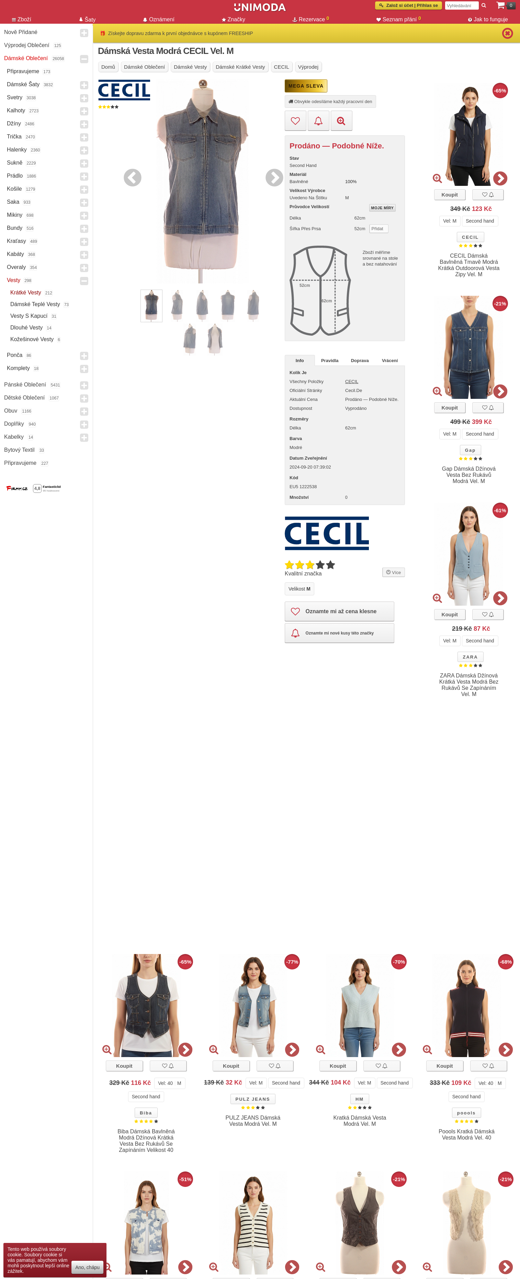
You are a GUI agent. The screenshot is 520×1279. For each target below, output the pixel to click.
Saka (13, 202)
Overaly (16, 267)
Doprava (360, 360)
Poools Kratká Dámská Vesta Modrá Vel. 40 (467, 1135)
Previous (130, 176)
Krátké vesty (25, 292)
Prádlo (15, 176)
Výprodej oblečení (26, 45)
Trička (14, 136)
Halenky (17, 150)
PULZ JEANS (253, 1099)
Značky (234, 19)
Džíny (14, 123)
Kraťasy (16, 241)
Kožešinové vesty (32, 339)
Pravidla (330, 360)
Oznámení (158, 19)
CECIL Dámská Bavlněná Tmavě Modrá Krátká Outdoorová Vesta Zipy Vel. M (469, 265)
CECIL (470, 237)
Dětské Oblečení (24, 398)
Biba (146, 1112)
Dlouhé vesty (26, 327)
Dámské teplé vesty (35, 304)
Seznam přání (398, 19)
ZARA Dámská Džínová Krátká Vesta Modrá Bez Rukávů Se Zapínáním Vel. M (469, 685)
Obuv (10, 411)
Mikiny (14, 215)
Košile (14, 189)
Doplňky (14, 424)
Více (393, 572)
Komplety (18, 368)
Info (300, 360)
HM (359, 1099)
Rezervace (311, 19)
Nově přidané (20, 32)
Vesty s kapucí (29, 316)
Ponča (14, 355)
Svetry (14, 97)
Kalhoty (16, 110)
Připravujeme (23, 71)
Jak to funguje (488, 19)
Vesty (13, 280)
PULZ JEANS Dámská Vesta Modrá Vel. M (252, 1121)
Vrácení (390, 360)
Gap (470, 450)
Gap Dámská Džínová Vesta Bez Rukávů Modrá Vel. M (469, 475)
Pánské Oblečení (25, 385)
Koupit (450, 195)
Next (272, 176)
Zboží (21, 19)
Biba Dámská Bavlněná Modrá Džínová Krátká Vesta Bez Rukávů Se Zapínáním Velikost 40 (145, 1141)
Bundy (14, 228)
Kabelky (14, 437)
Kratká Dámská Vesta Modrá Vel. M (360, 1121)
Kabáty (15, 254)
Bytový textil (19, 450)
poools (466, 1112)
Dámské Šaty (23, 84)
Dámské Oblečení (26, 58)
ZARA (470, 657)
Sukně (14, 163)
